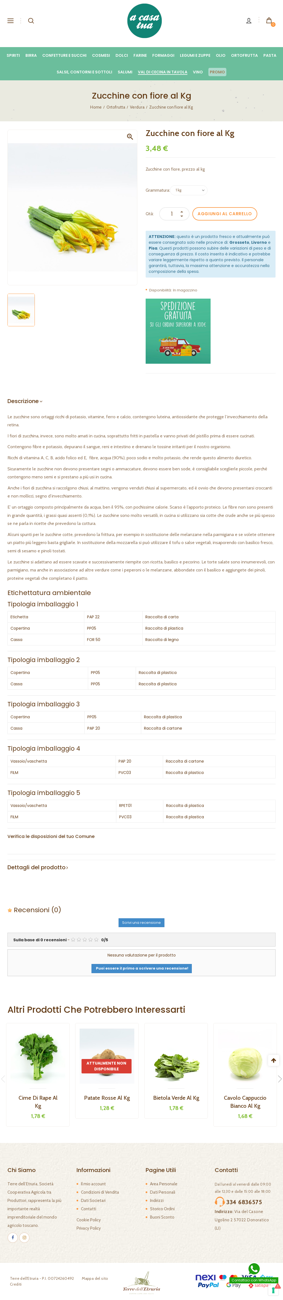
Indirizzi (157, 1200)
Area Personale (163, 1183)
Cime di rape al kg (38, 1101)
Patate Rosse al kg (107, 1097)
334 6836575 (238, 1200)
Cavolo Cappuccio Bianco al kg (245, 1101)
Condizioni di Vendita (100, 1192)
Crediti (13, 1284)
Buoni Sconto (162, 1217)
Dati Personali (162, 1192)
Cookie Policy (89, 1219)
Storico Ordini (162, 1208)
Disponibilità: (160, 290)
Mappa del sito (93, 1278)
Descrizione (23, 401)
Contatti (88, 1208)
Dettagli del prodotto (36, 867)
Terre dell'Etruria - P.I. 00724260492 (39, 1278)
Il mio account (93, 1183)
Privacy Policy (89, 1228)
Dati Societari (93, 1200)
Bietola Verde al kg (176, 1097)
